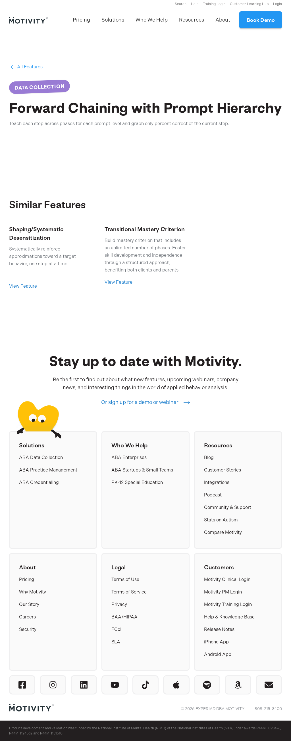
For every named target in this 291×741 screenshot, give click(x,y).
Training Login (214, 4)
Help (194, 4)
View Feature (23, 286)
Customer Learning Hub (249, 4)
